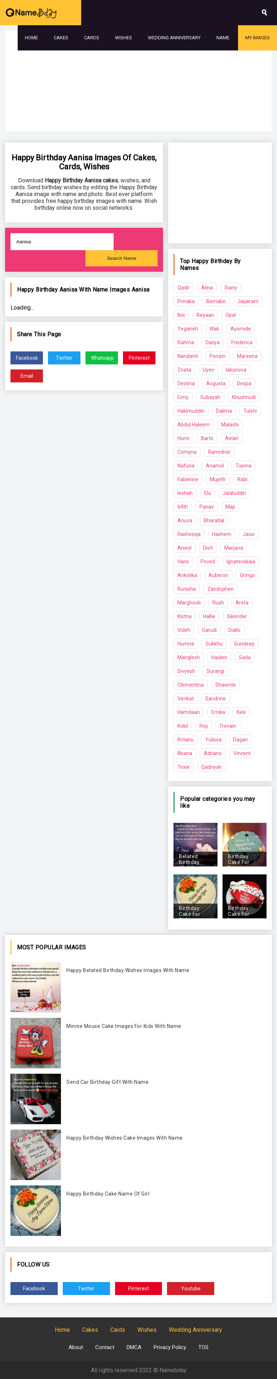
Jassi (249, 534)
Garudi (209, 630)
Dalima (224, 411)
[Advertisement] (138, 100)
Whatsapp (102, 358)
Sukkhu (214, 644)
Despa (244, 383)
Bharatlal (214, 520)
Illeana (184, 753)
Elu (207, 493)
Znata (184, 370)
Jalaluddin (234, 493)
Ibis (181, 315)
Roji (203, 726)
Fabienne (187, 479)
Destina (186, 383)
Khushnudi (244, 397)
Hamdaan (188, 712)
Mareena (247, 356)
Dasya (213, 342)
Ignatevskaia (241, 561)
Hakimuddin (191, 411)
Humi (183, 438)
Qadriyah (211, 767)
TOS (203, 1347)
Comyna (187, 452)
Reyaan (205, 315)
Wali (214, 329)
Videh (183, 630)
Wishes (123, 37)
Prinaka (186, 301)
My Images (257, 37)
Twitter (64, 358)
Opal (230, 315)
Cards (91, 37)
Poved (208, 561)
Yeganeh (187, 329)
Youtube (191, 1288)
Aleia (207, 288)
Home (31, 37)
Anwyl (184, 548)
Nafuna (185, 466)
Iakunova (236, 370)
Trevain (227, 726)
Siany (230, 288)
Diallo (234, 630)
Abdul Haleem (193, 424)
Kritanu (185, 739)
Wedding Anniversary (174, 37)
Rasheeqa (189, 534)
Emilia (218, 712)
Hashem (221, 534)
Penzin (217, 356)
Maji (230, 507)
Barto (207, 438)
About (76, 1347)
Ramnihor (219, 452)
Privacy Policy (170, 1347)
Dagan (240, 739)
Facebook (27, 358)
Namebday (172, 1370)
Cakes (61, 37)
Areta (242, 603)
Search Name (122, 258)
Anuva (184, 520)
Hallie (209, 616)
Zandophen (220, 589)
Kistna (184, 616)
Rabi (242, 479)
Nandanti (187, 356)
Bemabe (216, 301)
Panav (206, 507)
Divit (208, 548)
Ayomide (240, 329)
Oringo (247, 575)
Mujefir (218, 479)
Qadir (183, 288)
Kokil (182, 726)
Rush (218, 603)
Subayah (210, 397)
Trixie (183, 767)
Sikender (237, 616)
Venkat (185, 698)
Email (27, 376)
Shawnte (225, 685)
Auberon (218, 575)
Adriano (213, 753)
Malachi (230, 424)
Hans (183, 561)
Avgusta (215, 383)
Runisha (186, 589)
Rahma (185, 342)
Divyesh (186, 671)
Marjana (233, 548)
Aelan (231, 438)
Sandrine (215, 698)
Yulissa (213, 739)
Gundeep (244, 644)
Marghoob (189, 603)
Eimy (183, 397)
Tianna (243, 466)
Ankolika (187, 575)
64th (182, 507)
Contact (104, 1347)
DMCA (134, 1347)
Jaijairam (248, 301)
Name (222, 37)
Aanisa (141, 289)
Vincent (242, 753)
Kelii (241, 712)
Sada (245, 657)
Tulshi (250, 411)
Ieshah (185, 493)
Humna (185, 644)
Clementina (190, 685)
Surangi (215, 671)
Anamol (215, 466)
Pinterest (139, 358)
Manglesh (188, 657)
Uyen (208, 370)
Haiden (219, 657)
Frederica (241, 342)
